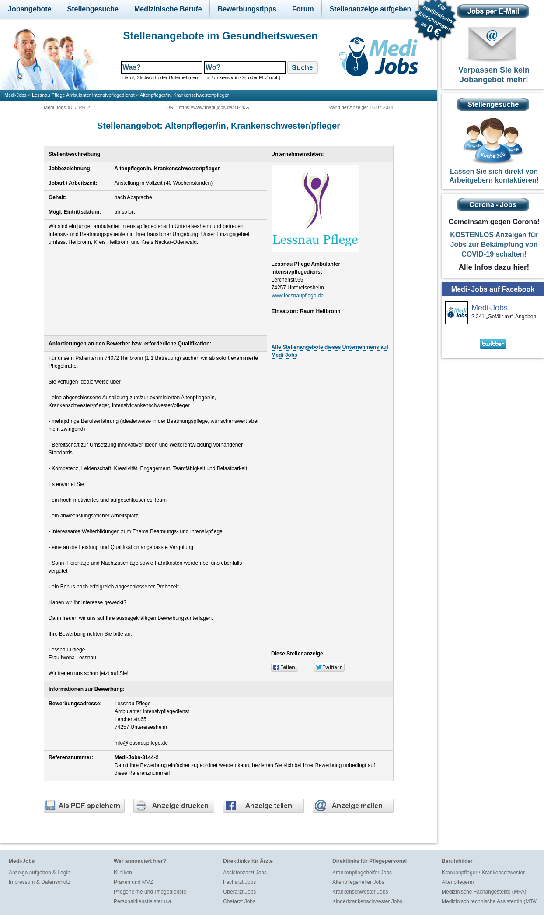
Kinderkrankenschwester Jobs (367, 901)
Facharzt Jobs (239, 882)
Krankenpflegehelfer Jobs (362, 872)
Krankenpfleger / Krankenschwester (483, 872)
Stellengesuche (93, 9)
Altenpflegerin (458, 882)
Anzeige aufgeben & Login (39, 872)
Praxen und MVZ (133, 882)
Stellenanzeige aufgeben (370, 9)
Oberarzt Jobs (239, 892)
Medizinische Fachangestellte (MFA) (484, 892)
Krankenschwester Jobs (360, 892)
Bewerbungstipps (247, 9)
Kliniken (123, 872)
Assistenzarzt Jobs (245, 872)
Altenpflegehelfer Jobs (358, 882)
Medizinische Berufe (168, 9)
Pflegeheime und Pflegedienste (150, 892)
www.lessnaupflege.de (298, 295)
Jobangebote (30, 9)
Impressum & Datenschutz (39, 882)
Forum (303, 9)
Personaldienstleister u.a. (143, 901)
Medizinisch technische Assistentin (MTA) (490, 901)
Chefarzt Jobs (239, 901)
